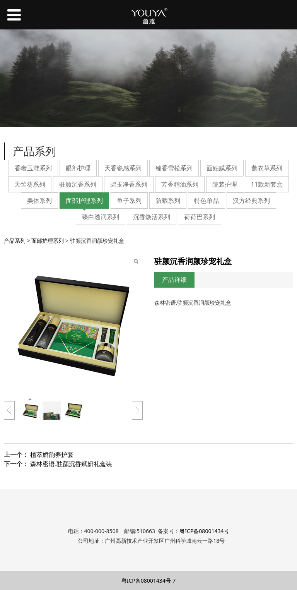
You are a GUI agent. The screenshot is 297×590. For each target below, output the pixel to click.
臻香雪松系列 (174, 168)
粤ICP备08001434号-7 (148, 580)
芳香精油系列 (179, 184)
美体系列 (39, 200)
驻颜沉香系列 (77, 184)
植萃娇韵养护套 (51, 454)
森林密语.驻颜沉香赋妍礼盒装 (71, 464)
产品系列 (15, 240)
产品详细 (174, 279)
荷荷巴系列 (199, 217)
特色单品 (206, 200)
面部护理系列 (84, 200)
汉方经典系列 (251, 200)
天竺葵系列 (29, 184)
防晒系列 (167, 200)
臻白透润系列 (100, 217)
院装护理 (224, 184)
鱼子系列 (129, 200)
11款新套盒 (267, 184)
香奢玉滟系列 (33, 168)
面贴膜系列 (222, 168)
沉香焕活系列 (151, 217)
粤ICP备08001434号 (204, 531)
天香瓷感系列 (123, 168)
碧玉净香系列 (128, 184)
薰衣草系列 (266, 168)
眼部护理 (78, 168)
